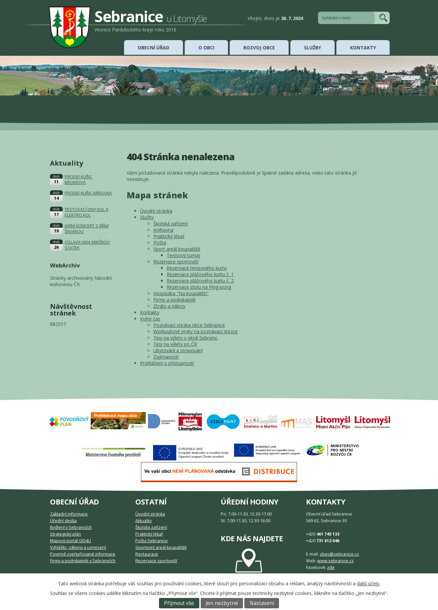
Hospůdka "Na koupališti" (181, 293)
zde (331, 567)
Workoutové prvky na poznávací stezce (195, 331)
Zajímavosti (166, 357)
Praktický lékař (169, 236)
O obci (206, 47)
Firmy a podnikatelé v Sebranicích (83, 561)
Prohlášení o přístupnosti (167, 363)
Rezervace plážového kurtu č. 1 (200, 274)
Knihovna (163, 230)
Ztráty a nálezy (169, 306)
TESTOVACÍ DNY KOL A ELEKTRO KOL (86, 212)
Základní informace (69, 514)
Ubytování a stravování (178, 350)
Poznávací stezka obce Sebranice (189, 325)
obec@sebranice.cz (339, 554)
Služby (312, 47)
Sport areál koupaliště (176, 249)
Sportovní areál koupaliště (161, 547)
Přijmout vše (179, 603)
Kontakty (363, 47)
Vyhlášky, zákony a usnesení (78, 547)
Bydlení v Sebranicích (71, 527)
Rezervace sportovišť (176, 261)
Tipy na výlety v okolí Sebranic (185, 338)
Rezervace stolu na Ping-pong (199, 287)
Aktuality (143, 521)
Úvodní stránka (156, 211)
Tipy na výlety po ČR (175, 344)
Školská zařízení (170, 223)
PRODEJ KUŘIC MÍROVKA (88, 193)
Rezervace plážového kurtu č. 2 (200, 280)
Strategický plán (65, 534)
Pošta (159, 242)
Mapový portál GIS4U (70, 541)
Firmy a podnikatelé (174, 299)
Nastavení (262, 603)
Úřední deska (63, 521)
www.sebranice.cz (335, 561)
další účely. (368, 583)
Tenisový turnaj (183, 255)
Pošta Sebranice (151, 541)
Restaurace (146, 554)
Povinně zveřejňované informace (82, 554)
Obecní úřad (153, 47)
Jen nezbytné (222, 603)
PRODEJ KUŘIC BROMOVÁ (78, 179)
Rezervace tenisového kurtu (197, 268)
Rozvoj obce (259, 47)
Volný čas (150, 319)
